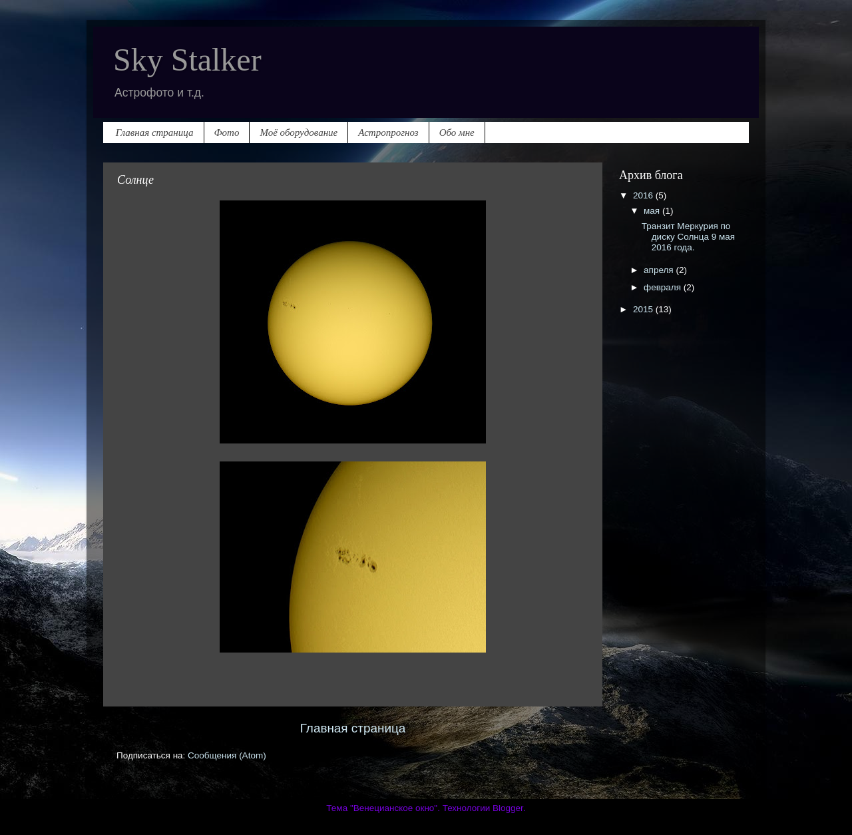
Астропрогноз (388, 132)
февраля (664, 287)
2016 (644, 195)
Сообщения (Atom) (227, 755)
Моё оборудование (298, 132)
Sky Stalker (187, 59)
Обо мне (457, 132)
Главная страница (155, 132)
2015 (644, 309)
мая (653, 211)
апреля (660, 270)
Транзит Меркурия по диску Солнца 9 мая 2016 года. (688, 236)
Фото (227, 132)
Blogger (508, 808)
